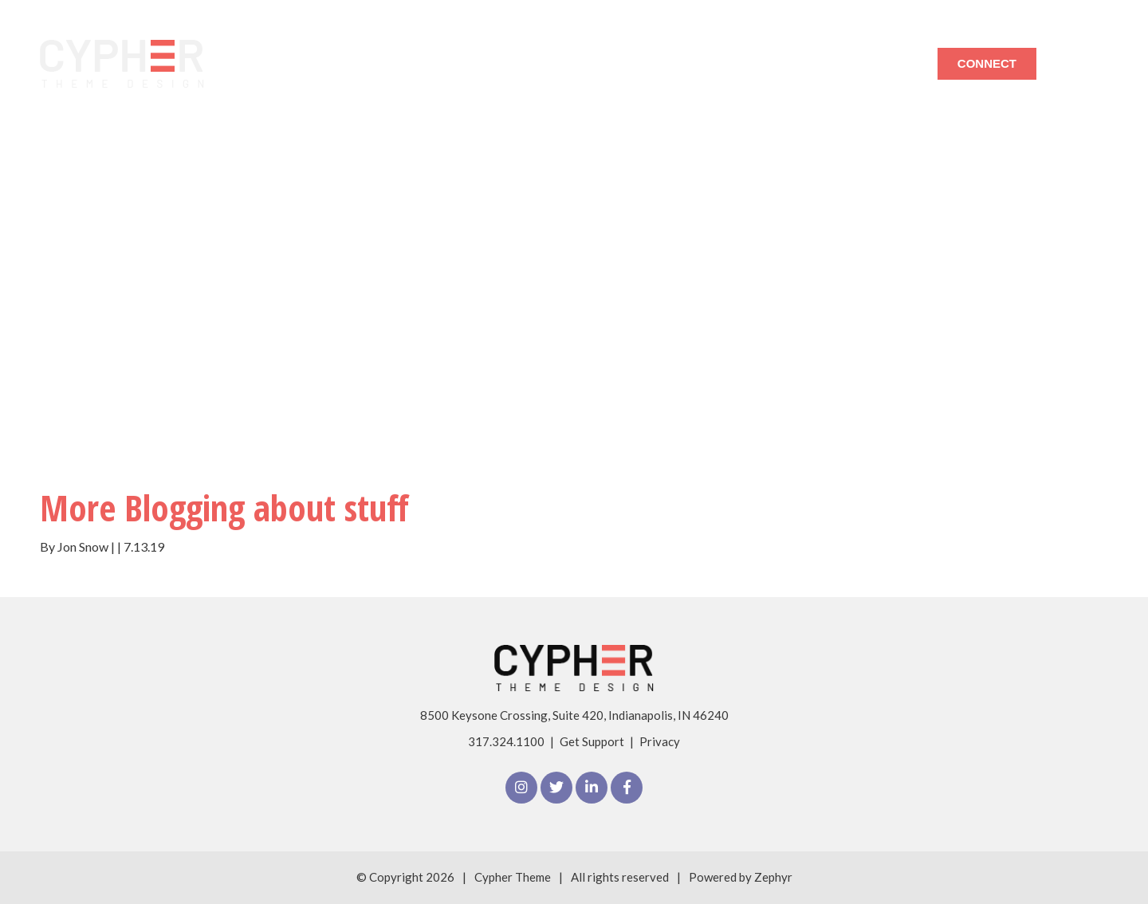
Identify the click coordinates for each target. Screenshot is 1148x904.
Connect (986, 63)
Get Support (592, 741)
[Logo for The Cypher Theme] (122, 64)
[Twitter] (556, 788)
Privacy (659, 741)
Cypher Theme (512, 877)
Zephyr (773, 877)
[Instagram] (521, 788)
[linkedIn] (591, 788)
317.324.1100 (506, 741)
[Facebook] (627, 788)
